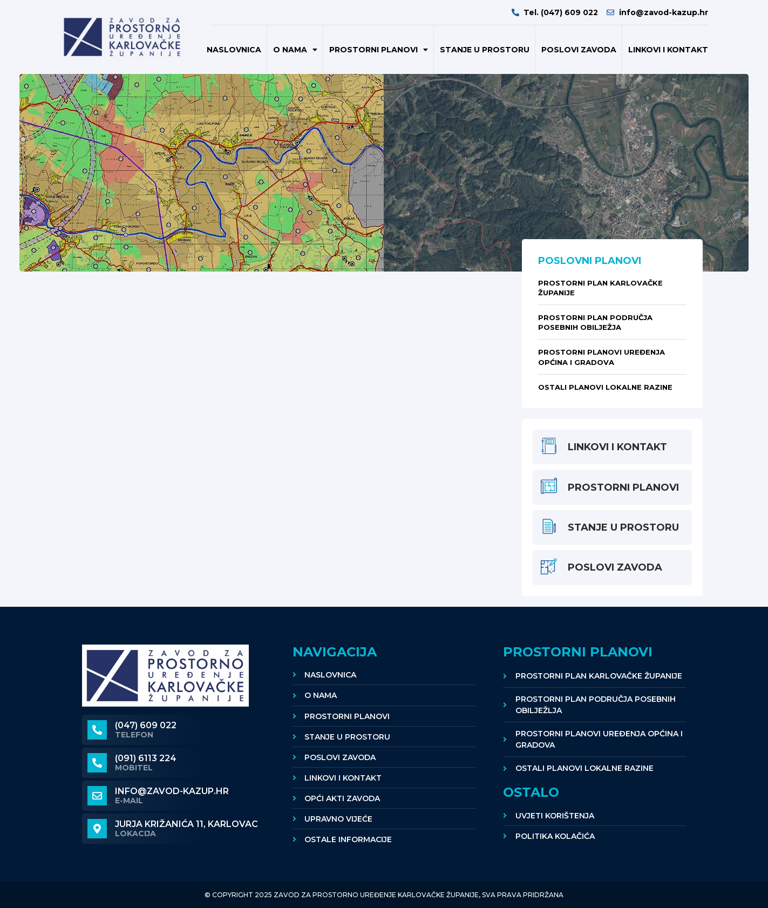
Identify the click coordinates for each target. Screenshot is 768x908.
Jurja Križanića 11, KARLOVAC (186, 824)
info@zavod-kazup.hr (172, 791)
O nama (295, 49)
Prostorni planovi (378, 49)
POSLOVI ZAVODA (578, 50)
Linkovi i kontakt (668, 50)
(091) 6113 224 (145, 758)
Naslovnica (234, 50)
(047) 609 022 (145, 725)
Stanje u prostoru (484, 50)
